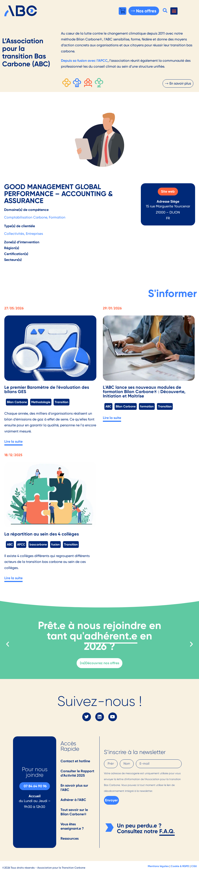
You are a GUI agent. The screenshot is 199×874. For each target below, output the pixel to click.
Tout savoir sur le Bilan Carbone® (74, 811)
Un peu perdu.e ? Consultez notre (139, 828)
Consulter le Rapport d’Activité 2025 (77, 773)
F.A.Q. (167, 831)
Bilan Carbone (17, 402)
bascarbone (38, 544)
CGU (194, 866)
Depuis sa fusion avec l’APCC (84, 60)
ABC (108, 406)
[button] (165, 10)
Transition (61, 402)
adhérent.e (110, 635)
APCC (21, 544)
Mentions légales (158, 866)
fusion (55, 544)
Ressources (70, 838)
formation (147, 406)
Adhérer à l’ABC (73, 799)
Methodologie (40, 402)
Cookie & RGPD (180, 866)
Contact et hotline (75, 761)
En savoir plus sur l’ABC (74, 787)
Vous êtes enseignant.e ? (72, 826)
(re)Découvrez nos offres (99, 663)
